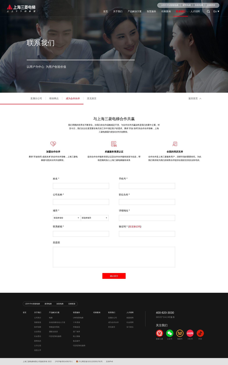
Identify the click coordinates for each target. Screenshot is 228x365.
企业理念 (37, 332)
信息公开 (37, 350)
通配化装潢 (53, 332)
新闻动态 (37, 341)
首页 (105, 11)
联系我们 (180, 11)
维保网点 (54, 98)
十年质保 (76, 322)
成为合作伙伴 (73, 98)
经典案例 (166, 11)
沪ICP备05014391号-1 (63, 362)
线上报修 (76, 336)
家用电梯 (187, 5)
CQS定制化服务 (55, 336)
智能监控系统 (54, 327)
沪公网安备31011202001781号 (91, 362)
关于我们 (117, 11)
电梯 (50, 318)
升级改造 (76, 327)
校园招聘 (130, 318)
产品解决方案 (135, 11)
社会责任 (37, 336)
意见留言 (91, 98)
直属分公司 (36, 98)
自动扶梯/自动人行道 (57, 322)
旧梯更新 (211, 5)
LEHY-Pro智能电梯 (170, 5)
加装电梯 (199, 5)
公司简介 (37, 318)
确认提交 (114, 276)
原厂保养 (76, 332)
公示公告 (37, 346)
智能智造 (37, 322)
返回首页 (193, 98)
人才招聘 (195, 11)
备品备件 (76, 341)
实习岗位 (130, 327)
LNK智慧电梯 (78, 318)
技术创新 (37, 327)
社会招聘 (130, 322)
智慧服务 (151, 11)
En (215, 11)
